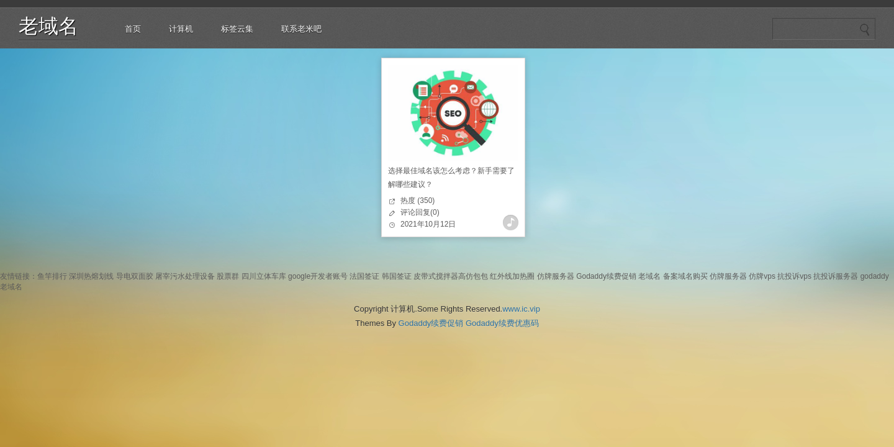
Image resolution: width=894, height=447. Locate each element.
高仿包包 (473, 276)
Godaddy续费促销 (606, 276)
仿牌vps (762, 276)
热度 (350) (417, 200)
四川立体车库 (264, 276)
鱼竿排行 (52, 276)
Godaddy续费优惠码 (502, 323)
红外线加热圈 (512, 276)
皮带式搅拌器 (435, 276)
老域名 (48, 26)
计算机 (181, 29)
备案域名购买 (685, 276)
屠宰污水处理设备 (185, 276)
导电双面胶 (134, 276)
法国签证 (364, 276)
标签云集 (237, 29)
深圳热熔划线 (91, 276)
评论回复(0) (420, 212)
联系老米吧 (301, 29)
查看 (510, 222)
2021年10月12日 (428, 224)
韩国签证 (397, 276)
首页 (133, 29)
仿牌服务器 (555, 276)
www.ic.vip (521, 309)
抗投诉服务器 (835, 276)
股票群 (228, 276)
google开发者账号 (318, 276)
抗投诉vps (794, 276)
